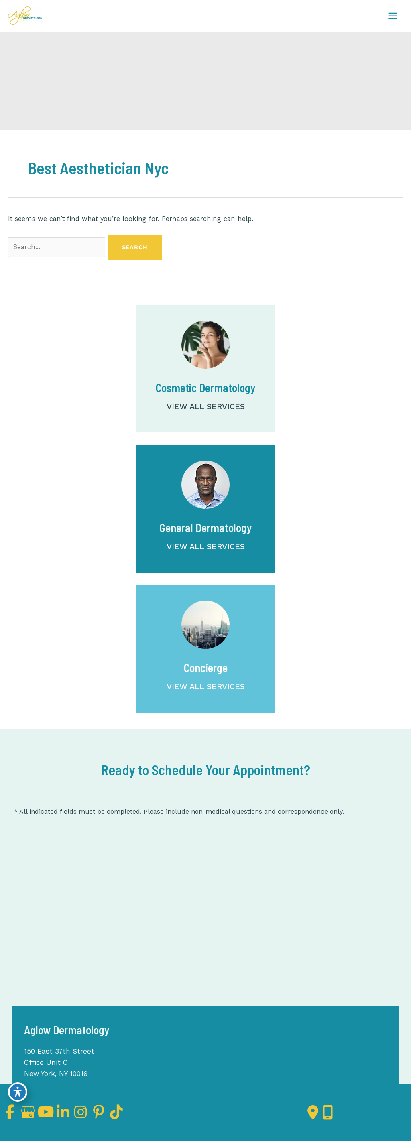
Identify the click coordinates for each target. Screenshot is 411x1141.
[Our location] (327, 1112)
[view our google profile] (33, 1112)
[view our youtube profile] (55, 1112)
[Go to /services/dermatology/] (205, 509)
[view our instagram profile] (98, 1112)
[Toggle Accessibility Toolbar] (17, 1091)
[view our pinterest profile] (120, 1112)
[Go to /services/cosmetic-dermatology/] (205, 368)
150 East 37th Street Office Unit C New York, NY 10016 (60, 1062)
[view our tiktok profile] (141, 1112)
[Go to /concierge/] (205, 649)
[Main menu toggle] (392, 15)
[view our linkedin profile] (76, 1112)
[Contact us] (312, 1112)
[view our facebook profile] (11, 1112)
